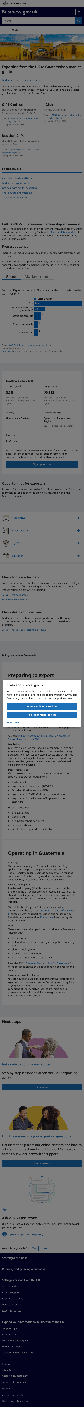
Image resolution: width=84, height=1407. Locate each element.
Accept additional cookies (42, 706)
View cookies (14, 722)
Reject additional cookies (42, 714)
